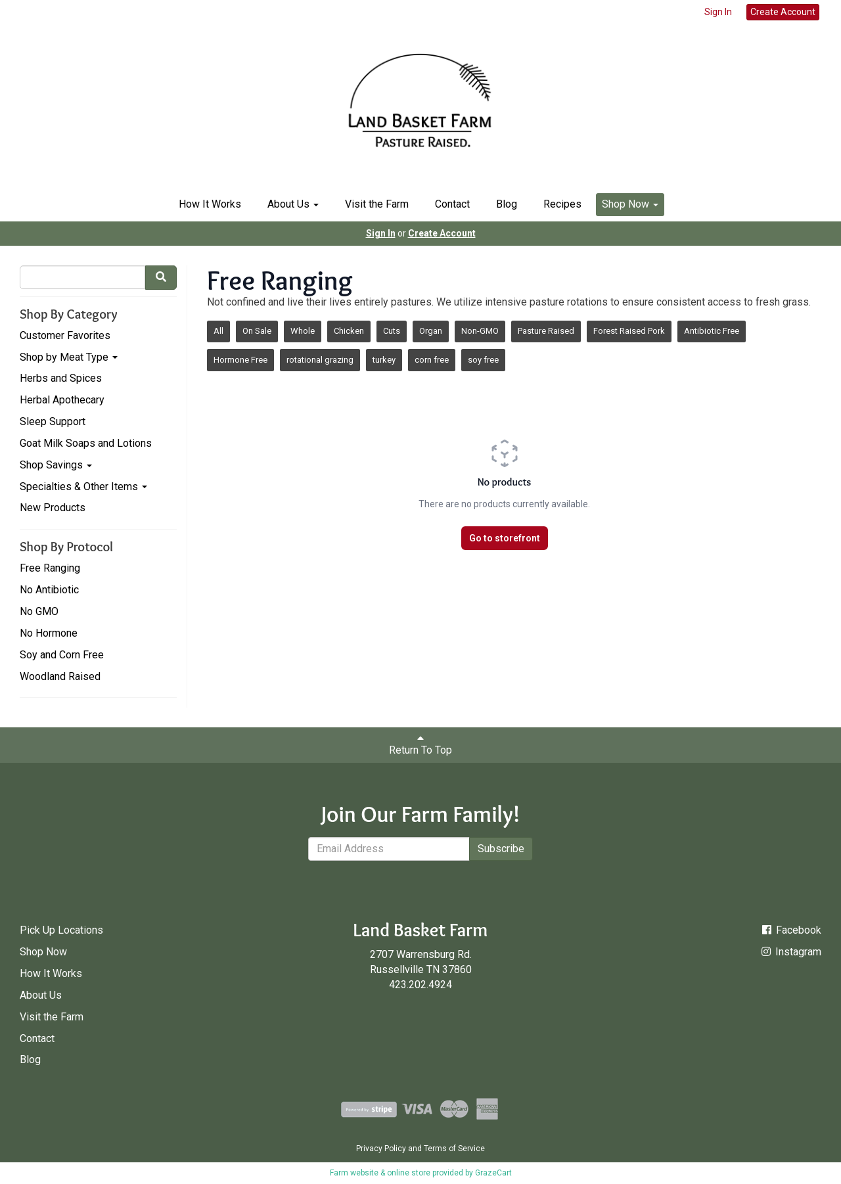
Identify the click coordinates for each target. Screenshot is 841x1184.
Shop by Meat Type (69, 357)
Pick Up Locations (61, 930)
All (218, 331)
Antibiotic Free (711, 331)
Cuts (391, 331)
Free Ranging (50, 568)
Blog (506, 204)
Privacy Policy (381, 1148)
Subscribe (501, 848)
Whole (302, 331)
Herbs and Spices (61, 378)
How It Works (210, 204)
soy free (483, 360)
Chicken (349, 331)
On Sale (256, 331)
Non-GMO (480, 331)
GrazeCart (493, 1172)
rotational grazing (319, 360)
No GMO (39, 611)
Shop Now (630, 204)
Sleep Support (52, 421)
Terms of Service (454, 1148)
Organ (430, 331)
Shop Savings (56, 465)
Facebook (790, 930)
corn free (432, 360)
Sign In (718, 12)
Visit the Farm (377, 204)
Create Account (782, 12)
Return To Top (420, 744)
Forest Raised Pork (629, 331)
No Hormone (49, 633)
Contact (452, 204)
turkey (384, 360)
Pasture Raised (546, 331)
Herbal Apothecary (62, 400)
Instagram (790, 951)
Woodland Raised (60, 676)
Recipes (562, 204)
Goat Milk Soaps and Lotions (86, 443)
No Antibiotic (49, 589)
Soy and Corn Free (62, 655)
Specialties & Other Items (83, 486)
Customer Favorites (65, 335)
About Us (293, 204)
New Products (52, 507)
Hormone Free (240, 360)
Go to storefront (504, 538)
